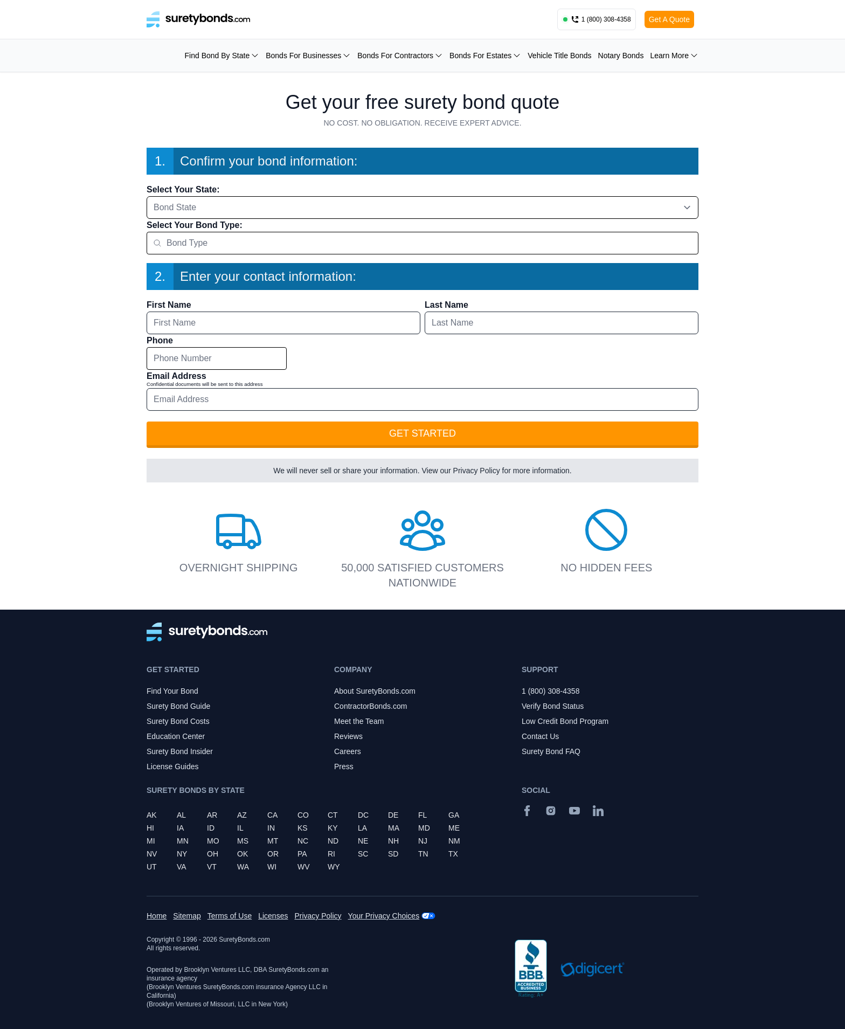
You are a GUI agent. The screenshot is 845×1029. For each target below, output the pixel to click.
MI (151, 841)
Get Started (422, 433)
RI (331, 854)
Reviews (348, 736)
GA (453, 815)
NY (182, 854)
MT (272, 841)
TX (453, 854)
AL (181, 815)
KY (333, 828)
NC (302, 841)
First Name (169, 304)
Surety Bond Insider (180, 751)
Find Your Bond (172, 691)
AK (152, 815)
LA (362, 828)
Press (344, 766)
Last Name (446, 304)
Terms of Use (229, 915)
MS (242, 841)
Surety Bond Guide (178, 706)
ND (333, 841)
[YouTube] (574, 810)
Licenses (273, 915)
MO (213, 841)
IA (180, 828)
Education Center (176, 736)
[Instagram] (550, 810)
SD (393, 854)
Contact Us (540, 736)
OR (273, 854)
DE (393, 815)
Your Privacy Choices (384, 915)
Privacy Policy (476, 470)
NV (152, 854)
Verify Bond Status (553, 706)
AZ (242, 815)
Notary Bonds (621, 55)
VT (212, 866)
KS (302, 828)
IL (240, 828)
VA (181, 866)
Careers (347, 751)
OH (212, 854)
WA (243, 866)
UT (152, 866)
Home (157, 915)
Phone (160, 340)
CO (303, 815)
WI (271, 866)
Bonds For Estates (485, 55)
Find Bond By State (222, 55)
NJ (422, 841)
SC (363, 854)
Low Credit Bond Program (565, 721)
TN (423, 854)
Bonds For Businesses (308, 55)
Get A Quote (669, 19)
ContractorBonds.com (370, 706)
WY (334, 866)
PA (302, 854)
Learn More (674, 55)
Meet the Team (359, 721)
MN (183, 841)
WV (303, 866)
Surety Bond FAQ (551, 751)
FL (422, 815)
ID (210, 828)
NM (454, 841)
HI (150, 828)
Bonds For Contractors (400, 55)
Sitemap (186, 915)
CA (272, 815)
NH (393, 841)
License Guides (173, 766)
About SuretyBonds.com (374, 691)
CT (333, 815)
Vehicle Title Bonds (559, 55)
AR (212, 815)
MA (393, 828)
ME (454, 828)
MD (424, 828)
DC (363, 815)
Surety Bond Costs (178, 721)
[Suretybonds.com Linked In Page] (598, 810)
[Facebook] (527, 810)
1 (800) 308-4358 (550, 691)
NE (363, 841)
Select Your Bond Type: (195, 225)
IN (271, 828)
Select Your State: (183, 189)
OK (242, 854)
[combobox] (422, 207)
